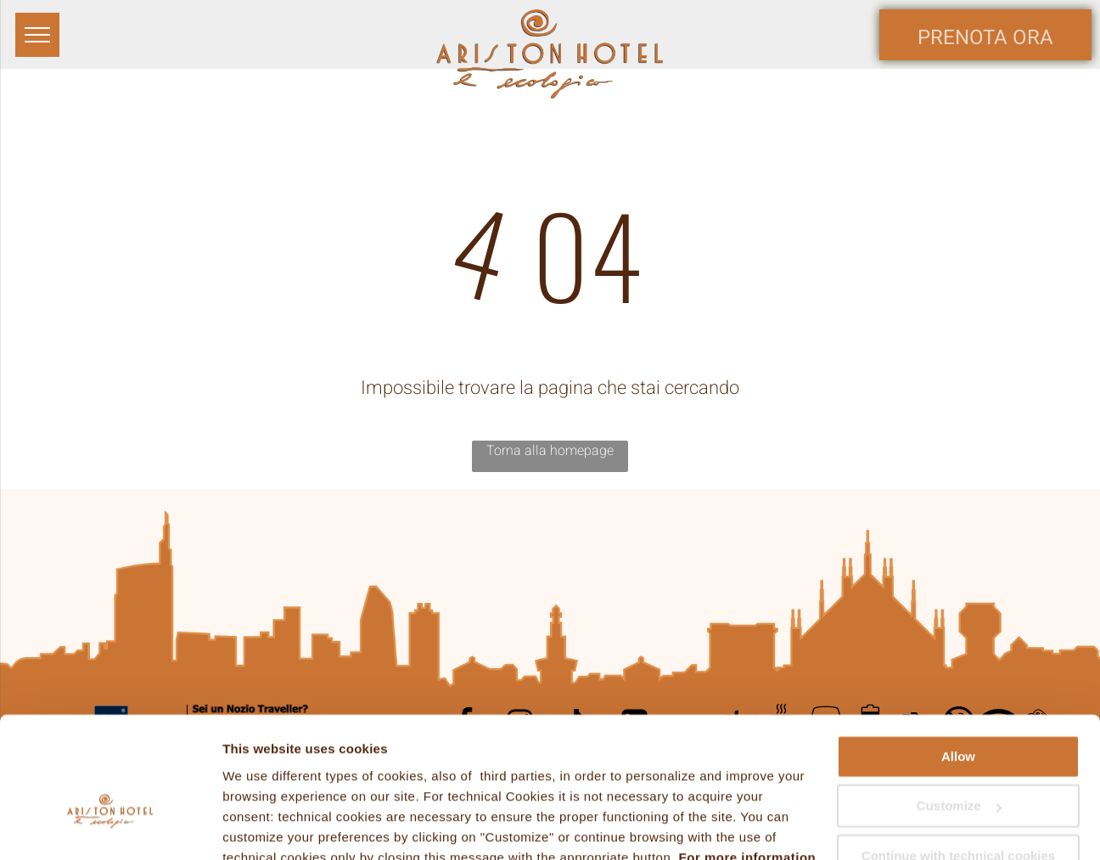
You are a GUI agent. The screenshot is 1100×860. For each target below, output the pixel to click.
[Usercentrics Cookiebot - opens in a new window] (110, 827)
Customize (959, 707)
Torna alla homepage (550, 451)
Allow (958, 658)
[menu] (37, 35)
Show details (261, 826)
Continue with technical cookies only (958, 764)
